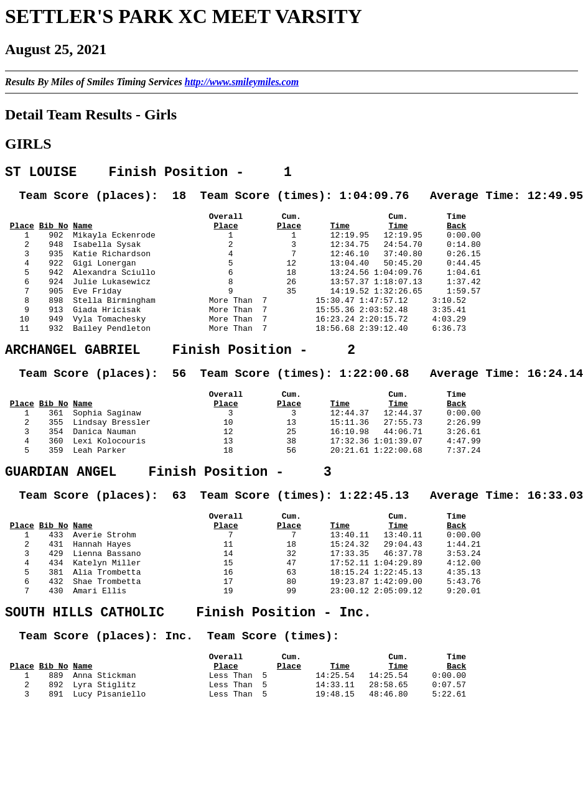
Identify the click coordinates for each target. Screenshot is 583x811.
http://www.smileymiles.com (242, 81)
